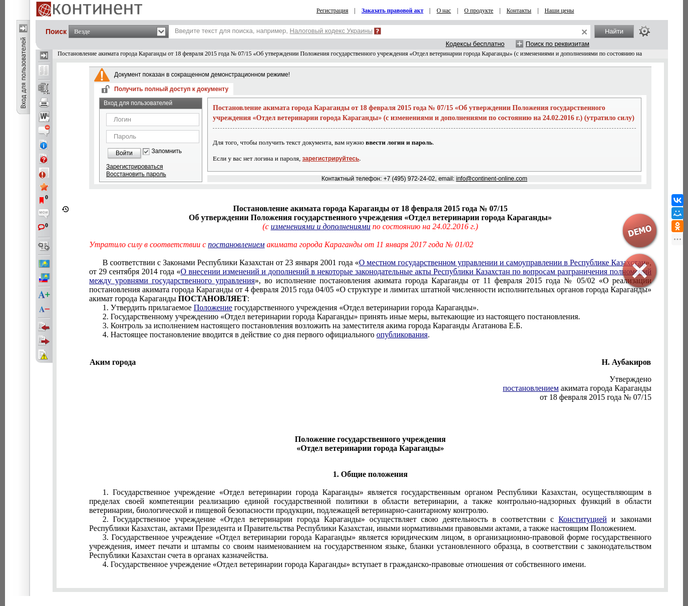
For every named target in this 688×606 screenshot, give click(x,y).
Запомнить (167, 151)
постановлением (531, 388)
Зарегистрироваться (134, 166)
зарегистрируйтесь (331, 158)
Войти (124, 153)
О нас (444, 10)
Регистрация (332, 10)
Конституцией (582, 519)
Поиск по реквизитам (557, 44)
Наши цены (559, 10)
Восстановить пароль (136, 174)
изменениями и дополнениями (321, 226)
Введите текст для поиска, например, (274, 31)
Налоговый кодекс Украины (331, 31)
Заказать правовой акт (393, 10)
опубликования (402, 334)
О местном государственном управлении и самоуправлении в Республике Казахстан (502, 262)
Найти (614, 31)
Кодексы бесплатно (475, 44)
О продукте (478, 10)
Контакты (519, 10)
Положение (213, 307)
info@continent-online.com (491, 178)
